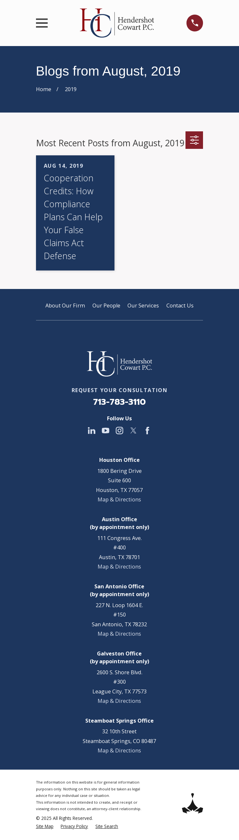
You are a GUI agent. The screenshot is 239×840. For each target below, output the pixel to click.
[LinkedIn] (91, 430)
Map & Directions (119, 499)
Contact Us (180, 305)
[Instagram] (119, 430)
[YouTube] (105, 430)
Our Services (143, 305)
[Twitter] (133, 430)
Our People (106, 305)
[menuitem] (45, 826)
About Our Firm (65, 305)
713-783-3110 (119, 401)
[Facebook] (147, 430)
